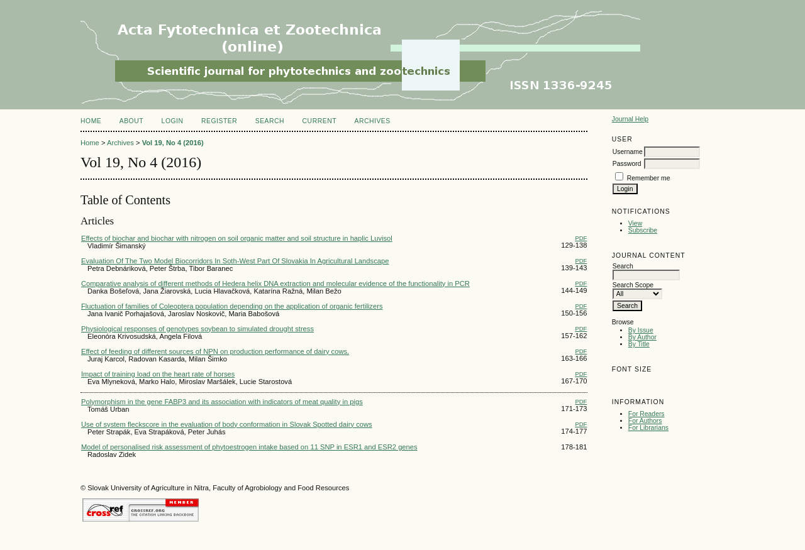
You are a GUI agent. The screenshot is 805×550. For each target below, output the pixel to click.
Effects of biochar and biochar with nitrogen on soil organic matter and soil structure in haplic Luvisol (236, 238)
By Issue (640, 330)
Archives (372, 121)
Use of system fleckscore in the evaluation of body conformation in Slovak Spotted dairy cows (226, 424)
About (131, 121)
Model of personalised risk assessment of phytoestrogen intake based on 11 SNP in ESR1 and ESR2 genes (249, 447)
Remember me (648, 178)
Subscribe (642, 230)
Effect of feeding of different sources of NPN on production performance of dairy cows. (215, 351)
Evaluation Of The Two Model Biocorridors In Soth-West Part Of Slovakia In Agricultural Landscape (235, 261)
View (635, 223)
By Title (639, 344)
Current (319, 121)
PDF (581, 237)
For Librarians (648, 427)
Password (627, 163)
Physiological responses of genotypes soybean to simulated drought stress (197, 329)
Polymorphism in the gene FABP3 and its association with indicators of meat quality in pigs (222, 401)
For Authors (645, 420)
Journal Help (630, 119)
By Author (642, 337)
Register (219, 121)
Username (628, 151)
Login (173, 121)
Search (269, 121)
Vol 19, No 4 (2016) (173, 142)
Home (90, 121)
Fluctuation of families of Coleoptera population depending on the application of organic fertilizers (232, 306)
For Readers (646, 413)
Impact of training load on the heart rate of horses (158, 374)
